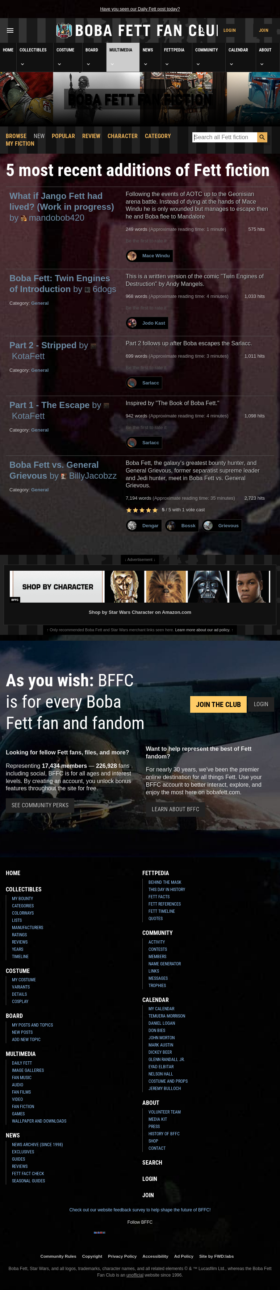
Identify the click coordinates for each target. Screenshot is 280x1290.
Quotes (156, 918)
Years (17, 949)
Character (123, 136)
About (265, 57)
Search (152, 1162)
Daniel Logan (162, 1023)
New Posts (22, 1032)
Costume (65, 57)
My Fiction (20, 143)
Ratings (19, 934)
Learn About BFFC (175, 809)
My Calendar (161, 1008)
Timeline (20, 956)
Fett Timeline (162, 911)
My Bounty (22, 898)
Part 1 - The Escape (59, 410)
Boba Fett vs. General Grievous (63, 470)
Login (229, 30)
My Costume (24, 979)
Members (157, 956)
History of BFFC (164, 1133)
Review (91, 136)
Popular (63, 136)
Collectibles (33, 57)
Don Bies (157, 1030)
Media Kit (158, 1119)
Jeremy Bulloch (165, 1088)
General (40, 303)
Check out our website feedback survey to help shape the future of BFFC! (139, 1209)
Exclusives (23, 1151)
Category (158, 136)
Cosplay (20, 1001)
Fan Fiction (23, 1106)
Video (17, 1099)
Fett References (165, 904)
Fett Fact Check (28, 1173)
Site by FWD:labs (216, 1256)
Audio (17, 1084)
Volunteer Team (165, 1112)
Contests (158, 949)
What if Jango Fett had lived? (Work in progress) (61, 206)
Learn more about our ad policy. (202, 630)
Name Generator (165, 963)
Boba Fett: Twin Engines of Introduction (62, 283)
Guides (18, 1159)
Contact (157, 1148)
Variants (21, 987)
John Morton (162, 1037)
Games (18, 1113)
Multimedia (120, 57)
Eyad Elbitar (161, 1066)
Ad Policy (183, 1256)
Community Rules (58, 1256)
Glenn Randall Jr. (167, 1059)
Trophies (157, 985)
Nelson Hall (161, 1074)
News (148, 57)
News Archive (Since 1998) (37, 1144)
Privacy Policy (122, 1256)
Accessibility (155, 1256)
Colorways (23, 913)
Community (206, 57)
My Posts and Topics (32, 1025)
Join (263, 30)
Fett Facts (159, 896)
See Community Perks (40, 805)
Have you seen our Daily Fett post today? (140, 9)
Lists (17, 920)
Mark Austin (161, 1045)
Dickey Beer (160, 1052)
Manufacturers (27, 927)
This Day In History (167, 889)
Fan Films (21, 1092)
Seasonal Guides (28, 1180)
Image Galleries (28, 1070)
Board (91, 57)
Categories (23, 905)
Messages (158, 978)
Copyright (92, 1256)
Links (154, 971)
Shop (153, 1141)
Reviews (20, 942)
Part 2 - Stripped (52, 350)
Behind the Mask (165, 882)
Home (8, 50)
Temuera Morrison (167, 1016)
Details (19, 994)
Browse (16, 136)
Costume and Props (168, 1081)
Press (154, 1126)
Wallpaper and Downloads (39, 1121)
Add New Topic (26, 1039)
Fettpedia (174, 57)
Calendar (238, 57)
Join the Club (218, 704)
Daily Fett (22, 1063)
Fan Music (22, 1077)
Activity (157, 942)
